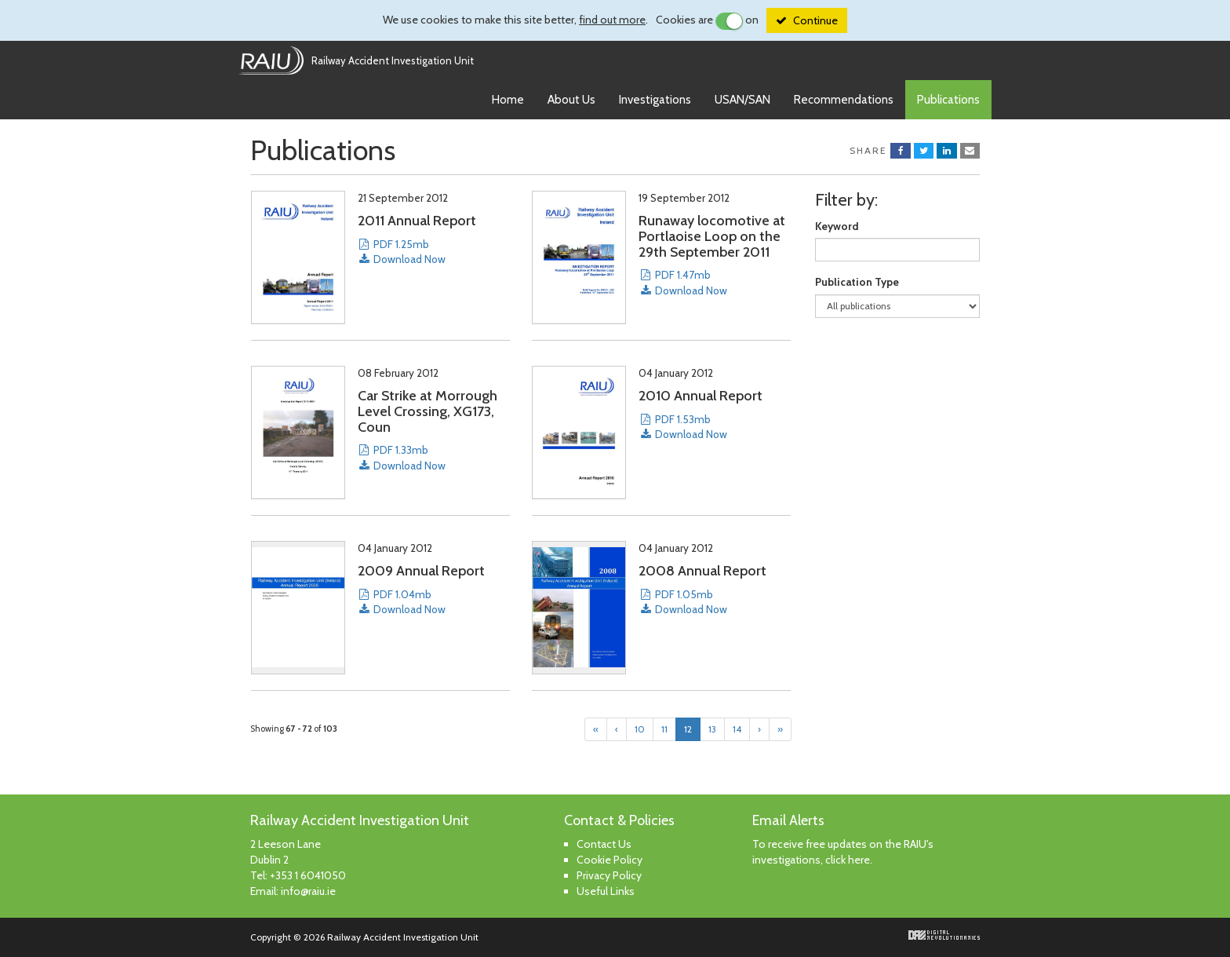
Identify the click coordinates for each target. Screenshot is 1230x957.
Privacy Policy (609, 875)
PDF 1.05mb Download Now (682, 601)
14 (737, 729)
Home (508, 100)
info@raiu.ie (308, 891)
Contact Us (604, 844)
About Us (571, 100)
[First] (595, 729)
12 (688, 729)
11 (664, 729)
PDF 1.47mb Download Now (682, 282)
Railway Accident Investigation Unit (392, 60)
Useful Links (606, 891)
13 (712, 729)
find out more (612, 20)
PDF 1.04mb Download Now (402, 601)
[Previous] (616, 729)
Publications (948, 100)
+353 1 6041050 (308, 875)
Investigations (655, 100)
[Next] (759, 729)
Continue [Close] (815, 20)
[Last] (780, 729)
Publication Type (857, 282)
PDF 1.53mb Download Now (682, 426)
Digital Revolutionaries (944, 935)
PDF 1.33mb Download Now (402, 457)
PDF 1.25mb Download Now (402, 251)
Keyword (837, 226)
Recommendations (843, 100)
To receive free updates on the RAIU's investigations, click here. (842, 852)
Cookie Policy (609, 860)
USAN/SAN (742, 100)
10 (640, 729)
